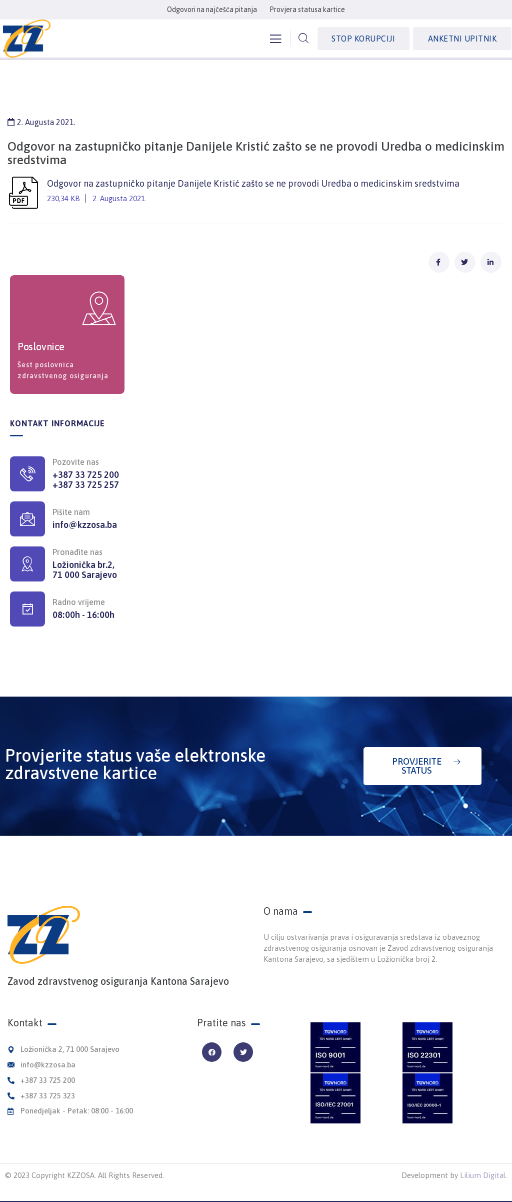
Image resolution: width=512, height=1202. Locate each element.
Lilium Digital (483, 1175)
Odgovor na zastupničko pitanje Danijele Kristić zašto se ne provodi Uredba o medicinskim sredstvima (256, 192)
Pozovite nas (75, 461)
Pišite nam (71, 511)
